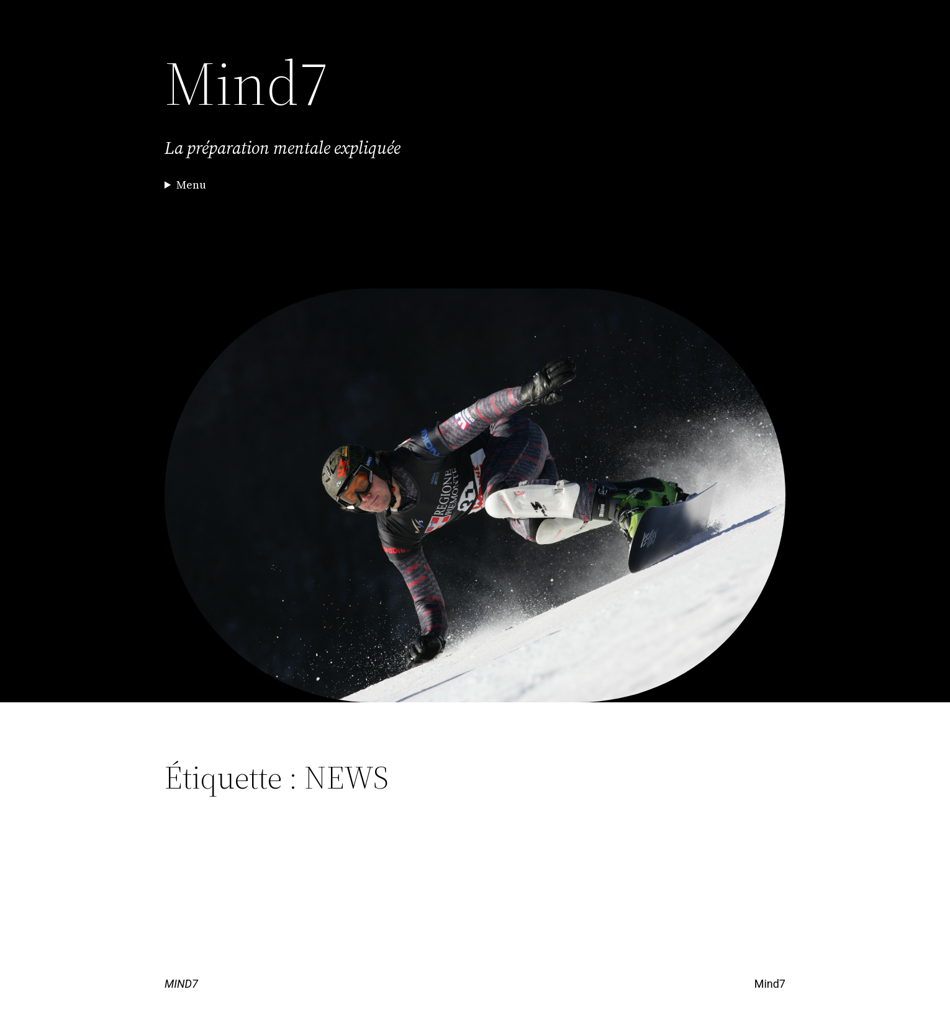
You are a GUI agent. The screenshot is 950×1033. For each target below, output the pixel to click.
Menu (191, 184)
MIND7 (181, 983)
